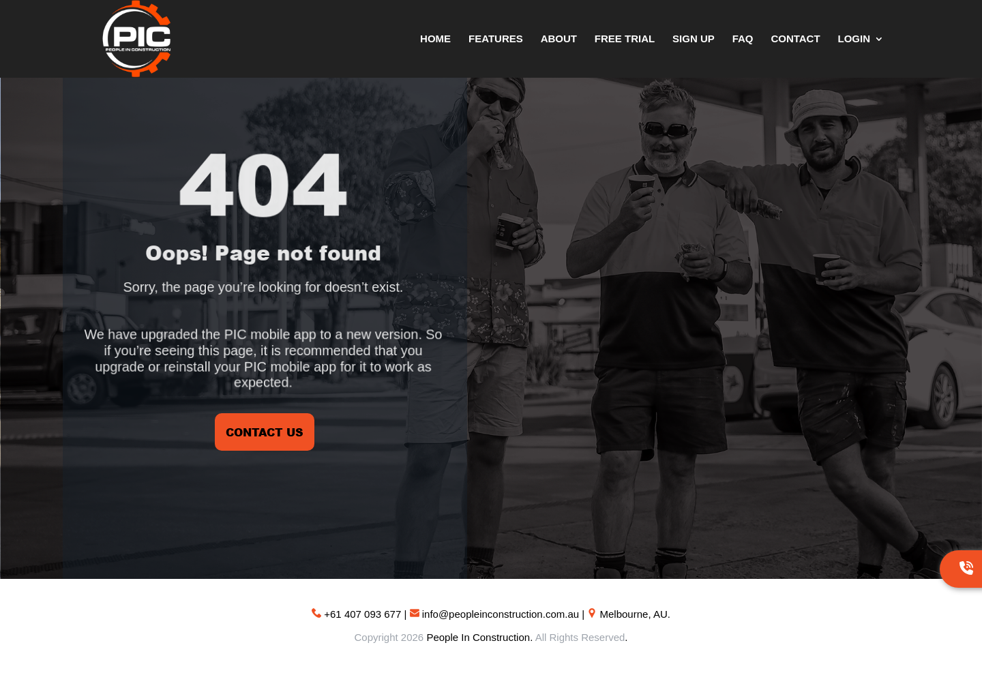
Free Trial (625, 39)
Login (854, 39)
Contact (795, 39)
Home (435, 39)
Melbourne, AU (634, 614)
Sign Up (693, 39)
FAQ (743, 39)
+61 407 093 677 (362, 614)
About (559, 39)
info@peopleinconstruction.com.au (500, 614)
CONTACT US (264, 432)
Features (495, 39)
